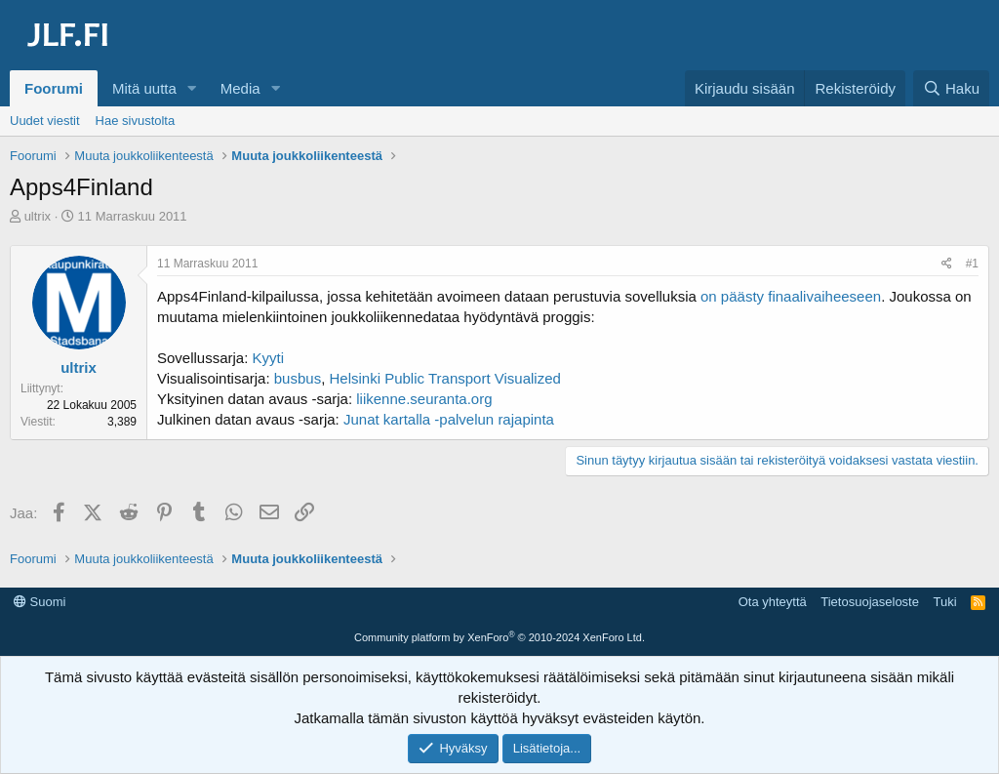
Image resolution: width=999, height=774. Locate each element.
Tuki (944, 601)
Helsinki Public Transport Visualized (445, 378)
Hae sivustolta (136, 120)
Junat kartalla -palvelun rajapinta (448, 419)
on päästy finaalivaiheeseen (790, 296)
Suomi (39, 601)
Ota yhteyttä (773, 601)
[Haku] (951, 88)
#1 (972, 263)
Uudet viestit (45, 120)
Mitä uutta (144, 88)
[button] (192, 88)
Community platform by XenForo (499, 637)
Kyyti (269, 357)
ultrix (37, 216)
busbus (297, 378)
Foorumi (53, 88)
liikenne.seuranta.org (424, 398)
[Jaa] (947, 264)
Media (240, 88)
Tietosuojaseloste (869, 601)
